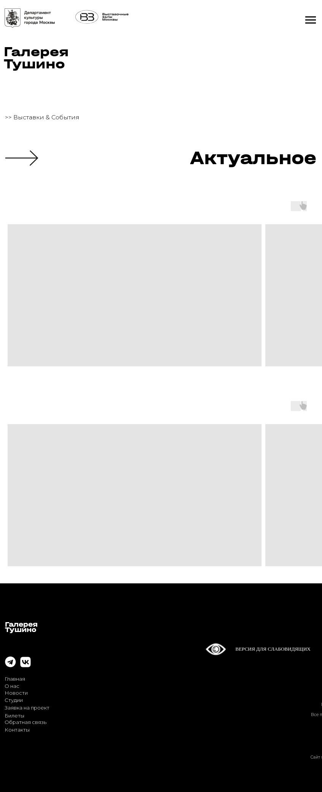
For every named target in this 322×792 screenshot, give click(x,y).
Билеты (14, 716)
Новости (16, 693)
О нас (12, 686)
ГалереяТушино (36, 58)
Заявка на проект (27, 708)
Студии (14, 700)
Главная (15, 679)
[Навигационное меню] (310, 20)
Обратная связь (25, 722)
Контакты (17, 730)
